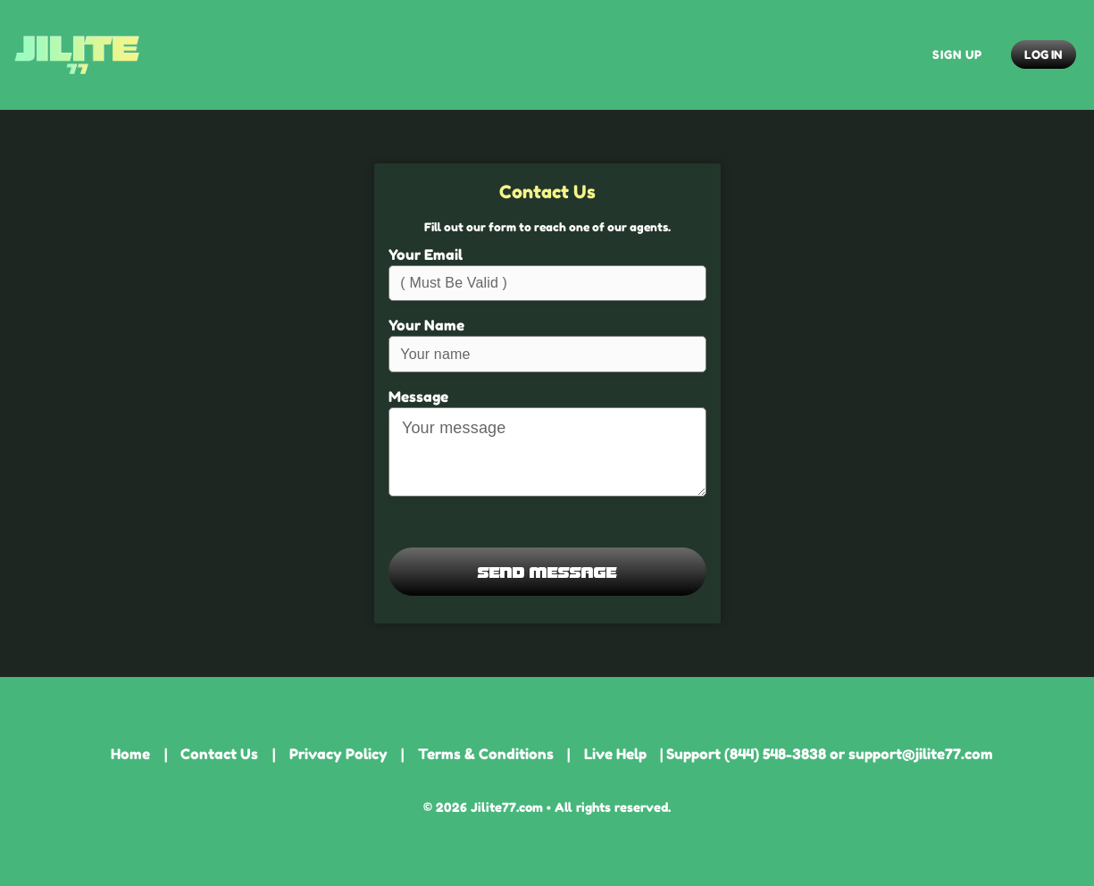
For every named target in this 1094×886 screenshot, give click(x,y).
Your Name (426, 325)
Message (418, 396)
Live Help (615, 754)
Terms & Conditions (486, 754)
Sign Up (957, 54)
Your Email (425, 254)
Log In (1043, 54)
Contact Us (219, 754)
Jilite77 (76, 55)
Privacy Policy (338, 754)
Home (130, 754)
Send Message (547, 571)
